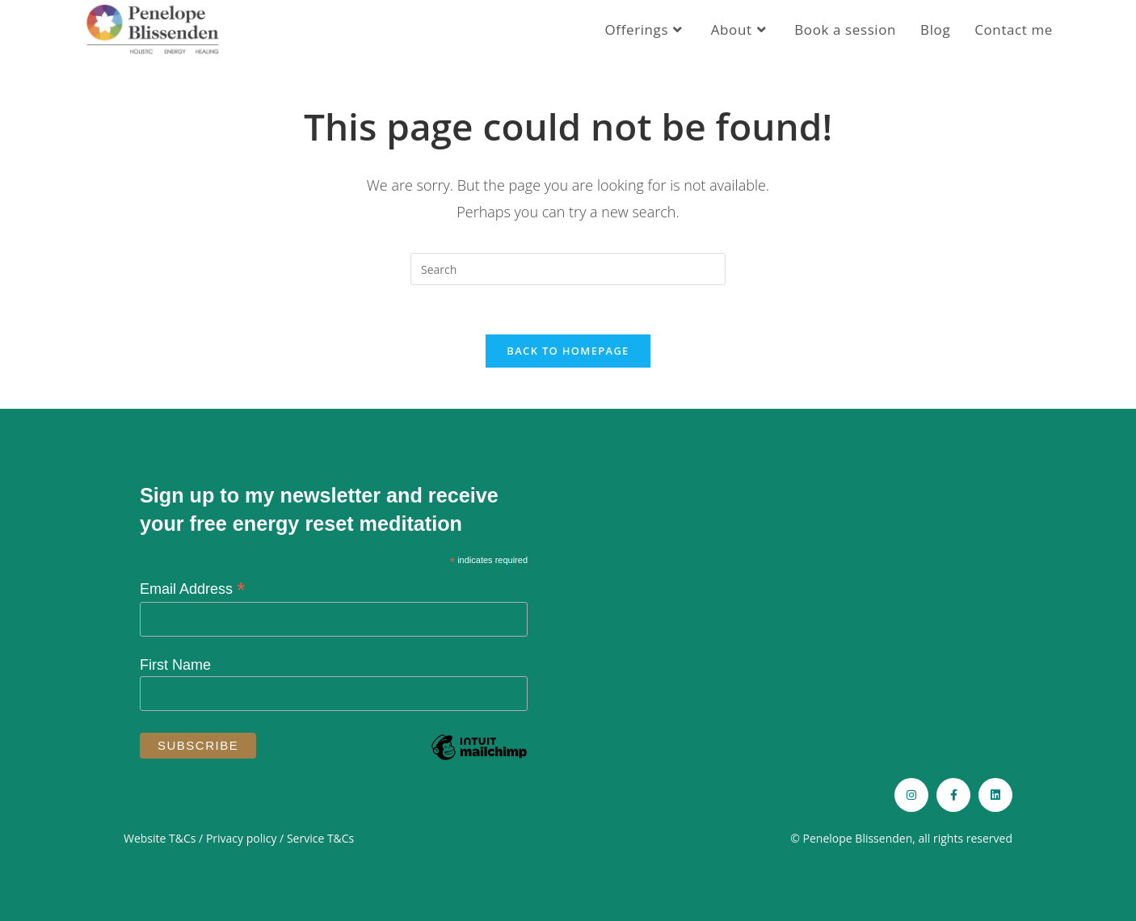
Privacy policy (241, 838)
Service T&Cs (320, 838)
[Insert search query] (568, 269)
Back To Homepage (568, 350)
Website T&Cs (160, 838)
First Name (175, 665)
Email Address (193, 588)
